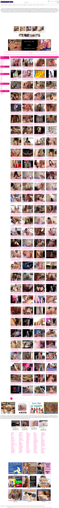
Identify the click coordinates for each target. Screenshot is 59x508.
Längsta (2, 64)
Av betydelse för (3, 59)
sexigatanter (36, 442)
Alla (1, 81)
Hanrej (30, 67)
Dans (30, 270)
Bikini (17, 315)
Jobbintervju (48, 136)
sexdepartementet (14, 444)
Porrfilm (27, 443)
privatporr (27, 434)
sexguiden (42, 441)
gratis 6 (12, 434)
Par (44, 112)
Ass (11, 67)
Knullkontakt (23, 54)
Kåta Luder (5, 54)
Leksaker (52, 68)
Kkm (53, 90)
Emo (41, 68)
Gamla (29, 68)
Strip (23, 271)
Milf (47, 68)
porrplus (35, 449)
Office (15, 113)
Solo (32, 270)
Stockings (31, 90)
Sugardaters (44, 54)
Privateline (20, 507)
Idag (1, 75)
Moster (37, 135)
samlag (27, 441)
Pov (52, 102)
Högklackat (17, 282)
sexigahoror (43, 432)
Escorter (20, 54)
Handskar (12, 304)
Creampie (15, 112)
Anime (13, 90)
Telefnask (31, 507)
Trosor (50, 203)
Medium (2, 86)
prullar (27, 432)
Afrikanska (36, 124)
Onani (31, 169)
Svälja (19, 181)
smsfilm (20, 433)
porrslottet (28, 452)
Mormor (28, 181)
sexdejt (12, 446)
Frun (18, 361)
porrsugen (12, 448)
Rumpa (30, 146)
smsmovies (13, 442)
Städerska (24, 102)
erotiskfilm (20, 439)
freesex (12, 441)
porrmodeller (13, 440)
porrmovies (43, 443)
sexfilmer (42, 442)
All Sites (2, 92)
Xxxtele (37, 507)
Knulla (41, 54)
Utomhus (12, 226)
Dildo (29, 169)
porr (41, 447)
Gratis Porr (28, 54)
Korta (1, 85)
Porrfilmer (38, 54)
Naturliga (26, 68)
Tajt (30, 260)
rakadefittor (28, 439)
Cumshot (41, 67)
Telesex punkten (17, 507)
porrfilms (20, 445)
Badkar (38, 112)
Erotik (26, 54)
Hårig (52, 181)
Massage (18, 67)
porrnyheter (35, 452)
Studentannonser (16, 54)
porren (27, 449)
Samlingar (27, 67)
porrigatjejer (21, 450)
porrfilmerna (21, 446)
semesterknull (21, 440)
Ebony (43, 124)
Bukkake (52, 271)
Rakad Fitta (32, 54)
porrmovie (42, 445)
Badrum (41, 112)
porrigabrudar (13, 450)
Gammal (14, 102)
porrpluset (35, 448)
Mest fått (2, 63)
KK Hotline (43, 507)
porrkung (42, 450)
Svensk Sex (35, 54)
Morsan (49, 68)
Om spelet (37, 305)
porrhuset (12, 451)
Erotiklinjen (46, 507)
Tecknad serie (16, 101)
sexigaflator (43, 433)
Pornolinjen (50, 507)
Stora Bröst (14, 67)
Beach (35, 394)
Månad (2, 79)
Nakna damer (48, 54)
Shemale (56, 1)
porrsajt (12, 447)
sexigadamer (43, 434)
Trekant (49, 113)
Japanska (43, 68)
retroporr (20, 442)
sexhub (42, 439)
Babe (16, 146)
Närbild (30, 349)
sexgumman (43, 440)
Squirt (53, 305)
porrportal (35, 447)
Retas (42, 147)
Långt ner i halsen (39, 68)
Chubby (26, 214)
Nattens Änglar (24, 507)
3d (11, 90)
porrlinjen (42, 449)
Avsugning (50, 90)
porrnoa (35, 443)
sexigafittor (35, 434)
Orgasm (31, 79)
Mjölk (29, 102)
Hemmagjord (48, 79)
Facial (29, 259)
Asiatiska (35, 67)
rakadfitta (27, 442)
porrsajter (35, 444)
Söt (29, 79)
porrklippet (42, 452)
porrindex (27, 451)
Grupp (14, 282)
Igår (1, 76)
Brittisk (54, 101)
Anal (50, 135)
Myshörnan (40, 507)
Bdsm (53, 248)
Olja (13, 68)
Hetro (50, 1)
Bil (17, 90)
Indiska (16, 361)
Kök (30, 282)
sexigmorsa (35, 440)
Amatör (35, 112)
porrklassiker (43, 444)
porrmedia (42, 446)
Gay (52, 1)
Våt (16, 79)
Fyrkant (54, 304)
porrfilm (12, 433)
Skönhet (23, 67)
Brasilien (30, 225)
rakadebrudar (28, 433)
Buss (38, 102)
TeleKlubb (28, 507)
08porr (35, 432)
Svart (41, 124)
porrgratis (20, 443)
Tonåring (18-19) (42, 305)
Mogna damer (52, 54)
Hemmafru (16, 158)
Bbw (39, 124)
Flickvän (31, 192)
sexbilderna (21, 432)
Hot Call (34, 507)
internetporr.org (11, 507)
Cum (39, 67)
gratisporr (12, 432)
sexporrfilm (35, 446)
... (19, 398)
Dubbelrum (18, 270)
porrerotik (27, 448)
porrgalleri (20, 444)
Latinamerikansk (53, 79)
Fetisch (25, 181)
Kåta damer (55, 54)
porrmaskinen (43, 448)
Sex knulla (35, 439)
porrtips (27, 440)
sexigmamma (36, 441)
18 (23, 146)
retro (19, 441)
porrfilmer (20, 448)
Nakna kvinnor (11, 54)
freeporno (20, 434)
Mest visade (2, 62)
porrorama (35, 451)
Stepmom (53, 203)
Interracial (53, 282)
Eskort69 (8, 54)
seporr (35, 433)
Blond (47, 90)
